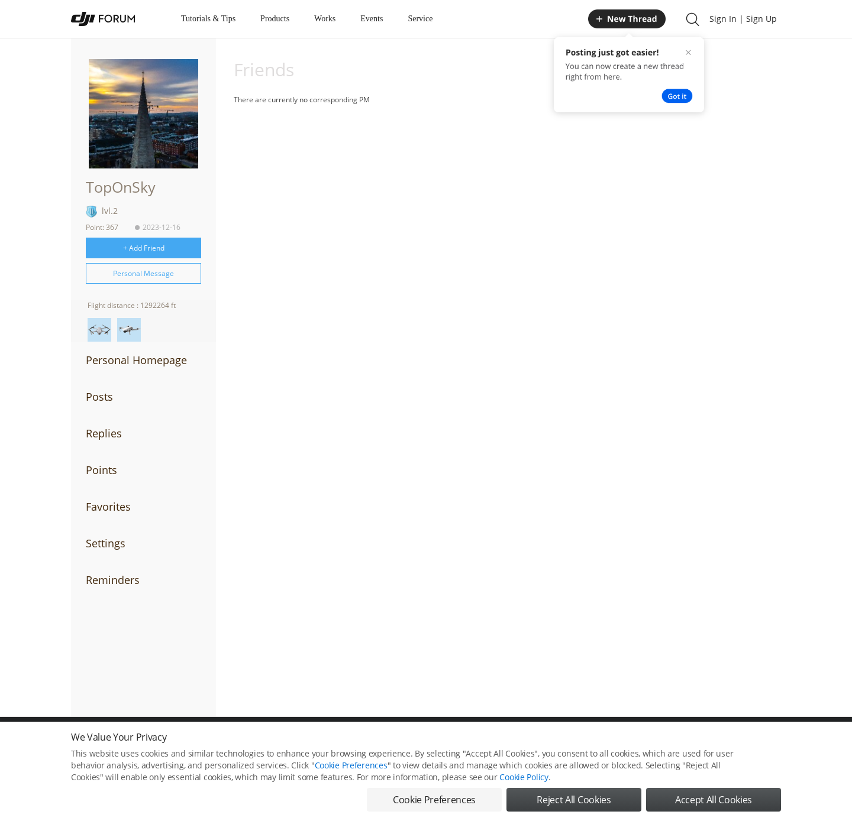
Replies (104, 433)
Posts (99, 397)
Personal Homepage (136, 360)
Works (324, 18)
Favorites (108, 506)
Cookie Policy (523, 777)
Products (274, 18)
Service (420, 18)
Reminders (113, 580)
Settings (105, 543)
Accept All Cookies (713, 799)
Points (101, 470)
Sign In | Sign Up (743, 18)
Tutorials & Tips (208, 18)
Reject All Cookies (574, 799)
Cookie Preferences (351, 765)
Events (371, 18)
